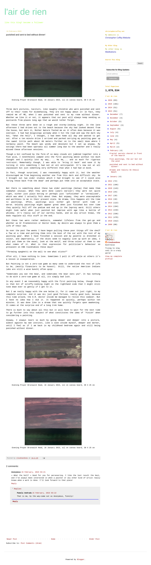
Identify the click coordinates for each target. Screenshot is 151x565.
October (114, 122)
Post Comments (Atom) (31, 543)
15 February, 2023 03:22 (44, 493)
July (112, 133)
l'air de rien (25, 12)
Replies (17, 489)
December (114, 114)
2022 (110, 181)
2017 (110, 196)
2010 (110, 221)
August (113, 129)
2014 (110, 206)
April (113, 143)
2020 (110, 188)
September (115, 125)
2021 (110, 185)
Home (53, 539)
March (113, 147)
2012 (110, 214)
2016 (110, 199)
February (114, 151)
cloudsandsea (113, 242)
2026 (110, 100)
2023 (110, 111)
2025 (110, 104)
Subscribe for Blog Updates (117, 70)
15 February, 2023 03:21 (33, 472)
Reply (14, 484)
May (112, 140)
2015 (110, 203)
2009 (110, 225)
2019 (110, 192)
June (112, 136)
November (114, 118)
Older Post (94, 539)
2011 (110, 217)
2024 (110, 108)
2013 (110, 210)
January (114, 177)
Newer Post (12, 539)
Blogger (80, 560)
